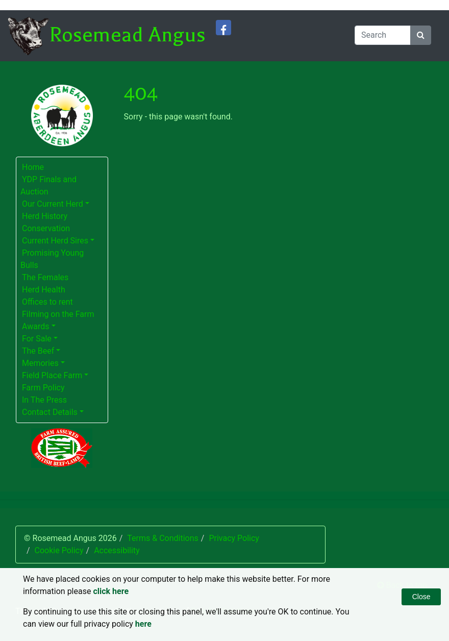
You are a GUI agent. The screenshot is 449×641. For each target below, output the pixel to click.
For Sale (37, 338)
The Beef (38, 351)
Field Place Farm (52, 375)
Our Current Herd (52, 204)
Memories (40, 363)
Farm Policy (43, 387)
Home (33, 167)
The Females (45, 277)
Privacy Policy (234, 538)
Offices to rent (47, 302)
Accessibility (117, 550)
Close (421, 597)
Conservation (46, 228)
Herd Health (43, 289)
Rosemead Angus (127, 34)
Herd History (44, 216)
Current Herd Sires (55, 240)
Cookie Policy (59, 550)
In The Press (44, 400)
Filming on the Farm (58, 314)
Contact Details (50, 412)
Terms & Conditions (162, 538)
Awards (35, 326)
